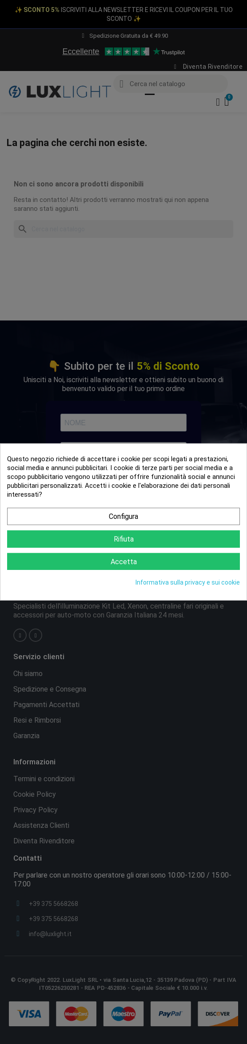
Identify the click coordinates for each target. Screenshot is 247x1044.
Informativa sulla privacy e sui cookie (187, 582)
